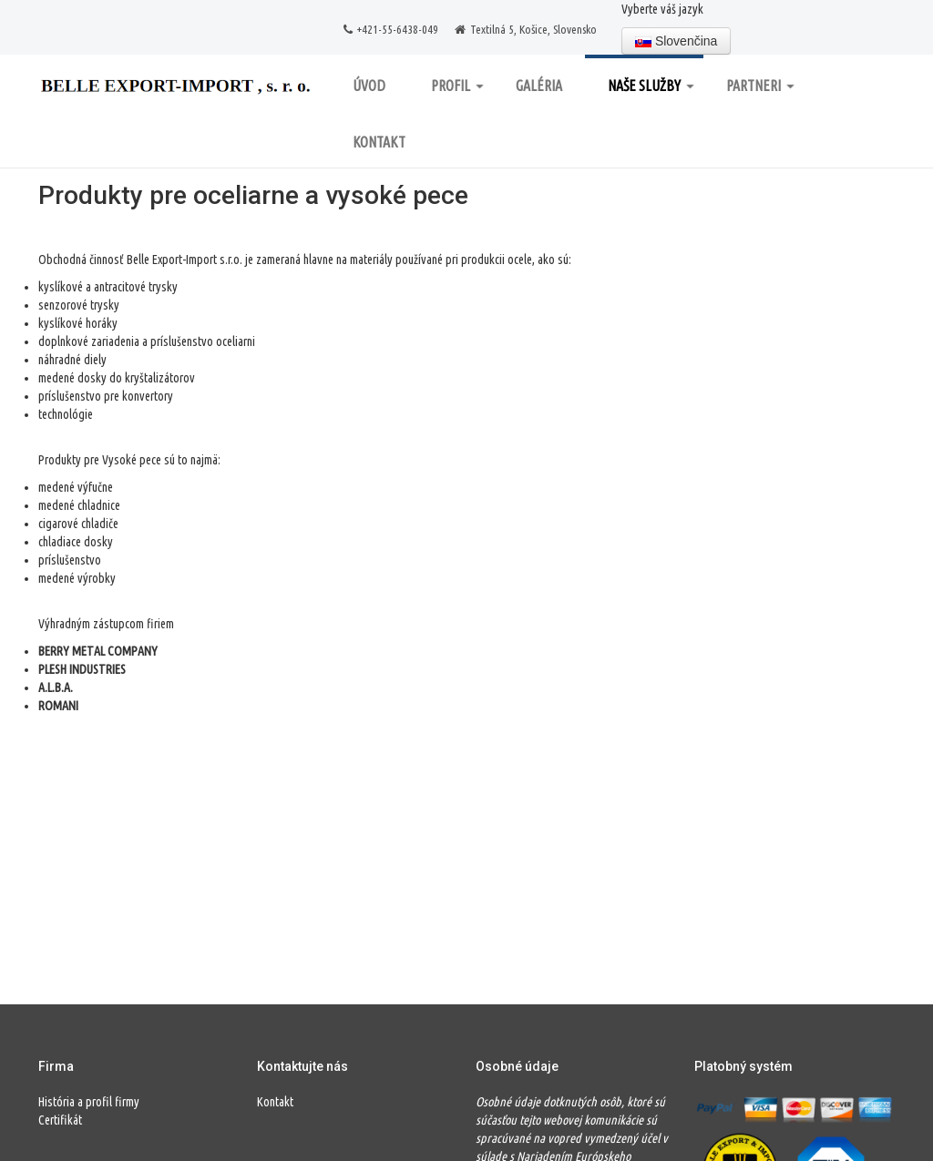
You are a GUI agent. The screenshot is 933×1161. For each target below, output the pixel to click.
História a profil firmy (88, 1102)
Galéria (539, 85)
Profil (457, 85)
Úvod (369, 85)
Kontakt (379, 142)
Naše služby (651, 85)
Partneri (760, 85)
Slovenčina (676, 41)
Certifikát (60, 1120)
